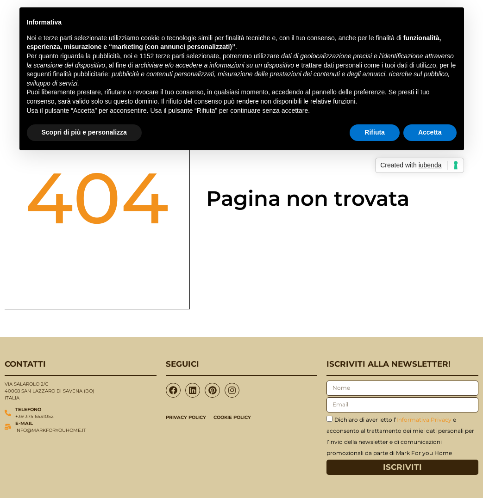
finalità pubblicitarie (80, 74)
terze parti (170, 56)
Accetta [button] (430, 132)
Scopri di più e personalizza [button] (84, 132)
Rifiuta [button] (374, 132)
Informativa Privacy (424, 419)
